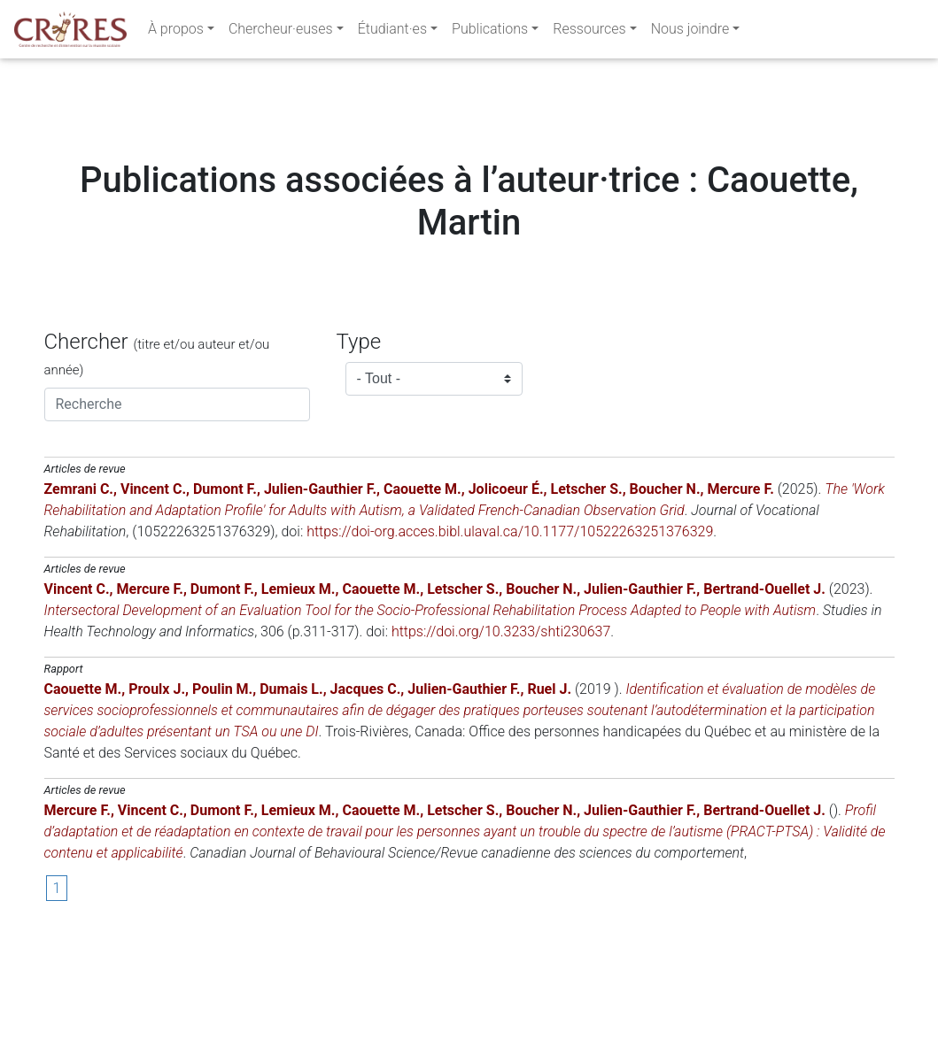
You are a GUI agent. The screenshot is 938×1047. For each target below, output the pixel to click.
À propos (176, 32)
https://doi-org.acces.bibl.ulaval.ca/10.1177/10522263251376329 (509, 638)
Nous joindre (690, 32)
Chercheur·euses (281, 32)
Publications (490, 32)
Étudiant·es (392, 32)
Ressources (589, 32)
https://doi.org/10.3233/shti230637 (500, 738)
